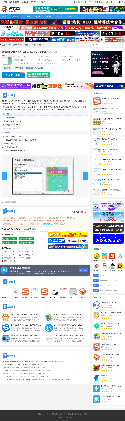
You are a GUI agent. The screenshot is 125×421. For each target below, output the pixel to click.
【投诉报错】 (83, 212)
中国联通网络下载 (10, 261)
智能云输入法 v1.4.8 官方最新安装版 (15, 293)
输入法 (7, 201)
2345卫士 (107, 285)
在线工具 (25, 2)
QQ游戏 (112, 267)
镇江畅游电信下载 (27, 255)
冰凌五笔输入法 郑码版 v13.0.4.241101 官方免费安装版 (112, 386)
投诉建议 (78, 414)
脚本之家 (4, 2)
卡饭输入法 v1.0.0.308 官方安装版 (112, 375)
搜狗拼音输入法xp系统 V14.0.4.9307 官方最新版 (34, 293)
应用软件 (20, 45)
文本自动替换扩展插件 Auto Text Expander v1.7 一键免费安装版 (69, 335)
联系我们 (55, 414)
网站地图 (70, 414)
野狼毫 (13, 201)
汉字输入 (27, 45)
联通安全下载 (27, 243)
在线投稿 (86, 414)
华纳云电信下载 (9, 252)
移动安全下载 (10, 243)
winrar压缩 (114, 290)
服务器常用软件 (14, 2)
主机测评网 (42, 2)
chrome (97, 267)
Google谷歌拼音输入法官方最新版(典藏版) (54, 293)
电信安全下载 (10, 239)
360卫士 (97, 257)
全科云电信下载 (9, 255)
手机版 (89, 2)
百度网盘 (120, 257)
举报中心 (100, 2)
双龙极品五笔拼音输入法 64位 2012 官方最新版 (73, 293)
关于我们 (39, 414)
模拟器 (120, 267)
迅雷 (11, 364)
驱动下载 (27, 16)
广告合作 (47, 414)
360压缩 (108, 290)
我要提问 (83, 270)
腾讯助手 (102, 275)
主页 (9, 45)
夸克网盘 (102, 290)
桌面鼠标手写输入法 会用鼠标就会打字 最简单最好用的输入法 (63, 293)
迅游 (107, 275)
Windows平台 (73, 60)
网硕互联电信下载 (27, 252)
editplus (102, 280)
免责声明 (62, 414)
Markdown (108, 280)
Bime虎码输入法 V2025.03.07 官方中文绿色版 (112, 313)
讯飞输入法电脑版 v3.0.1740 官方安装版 (112, 302)
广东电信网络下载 (10, 258)
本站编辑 (69, 218)
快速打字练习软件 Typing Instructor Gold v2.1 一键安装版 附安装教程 (26, 335)
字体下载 (38, 16)
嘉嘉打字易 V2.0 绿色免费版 (110, 365)
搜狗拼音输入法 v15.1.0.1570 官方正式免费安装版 (112, 355)
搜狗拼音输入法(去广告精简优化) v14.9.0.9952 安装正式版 (25, 293)
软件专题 (70, 16)
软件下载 (16, 16)
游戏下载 (59, 16)
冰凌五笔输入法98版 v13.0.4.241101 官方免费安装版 (112, 396)
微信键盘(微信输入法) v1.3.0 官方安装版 (112, 323)
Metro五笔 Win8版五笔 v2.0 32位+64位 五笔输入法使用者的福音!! (6, 293)
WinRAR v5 (25, 364)
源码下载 (48, 16)
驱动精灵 (112, 257)
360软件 (104, 257)
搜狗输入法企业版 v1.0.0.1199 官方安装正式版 (26, 325)
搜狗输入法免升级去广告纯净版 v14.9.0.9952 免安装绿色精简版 (44, 293)
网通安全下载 (27, 239)
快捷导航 (121, 2)
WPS (104, 267)
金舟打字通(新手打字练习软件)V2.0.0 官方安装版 (112, 334)
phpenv (114, 280)
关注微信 (111, 2)
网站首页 (5, 16)
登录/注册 (79, 2)
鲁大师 (102, 285)
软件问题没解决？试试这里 (20, 268)
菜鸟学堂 (33, 2)
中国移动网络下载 (27, 258)
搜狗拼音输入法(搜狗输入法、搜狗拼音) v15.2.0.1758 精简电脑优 (112, 344)
